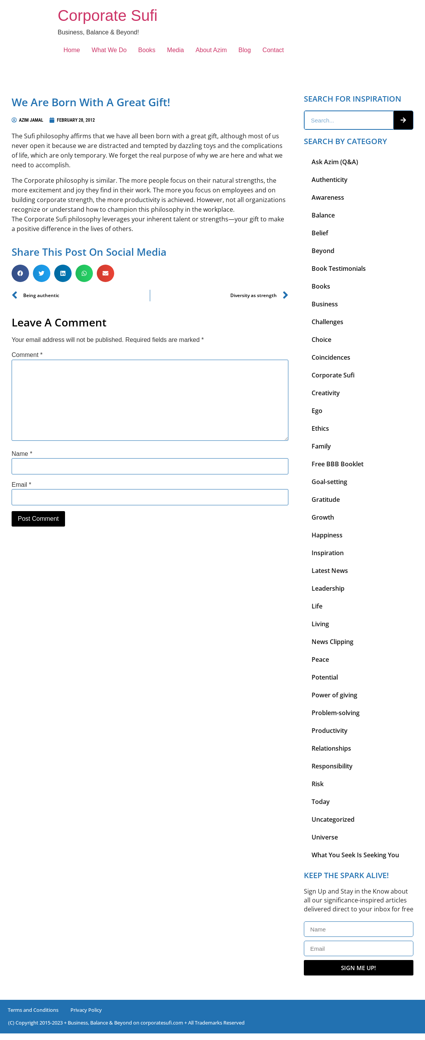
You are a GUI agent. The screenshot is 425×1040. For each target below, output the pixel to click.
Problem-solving (336, 713)
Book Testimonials (339, 268)
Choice (321, 339)
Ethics (320, 428)
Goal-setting (329, 482)
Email (21, 485)
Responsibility (332, 766)
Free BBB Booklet (337, 464)
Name (22, 454)
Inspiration (328, 553)
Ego (317, 410)
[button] (20, 273)
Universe (325, 837)
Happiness (327, 535)
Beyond (323, 250)
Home (71, 50)
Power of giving (334, 695)
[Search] (403, 120)
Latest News (330, 570)
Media (175, 50)
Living (320, 624)
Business (325, 304)
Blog (244, 50)
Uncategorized (333, 819)
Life (317, 606)
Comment (27, 355)
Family (321, 446)
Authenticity (330, 179)
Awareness (328, 197)
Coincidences (331, 357)
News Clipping (332, 641)
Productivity (330, 730)
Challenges (327, 322)
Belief (320, 233)
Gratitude (326, 499)
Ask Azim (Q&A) (335, 162)
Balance (323, 215)
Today (321, 801)
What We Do (109, 50)
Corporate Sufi (108, 15)
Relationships (331, 748)
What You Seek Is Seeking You (355, 855)
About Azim (211, 50)
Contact (273, 50)
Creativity (326, 393)
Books (146, 50)
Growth (323, 517)
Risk (318, 784)
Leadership (328, 588)
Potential (325, 677)
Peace (320, 659)
